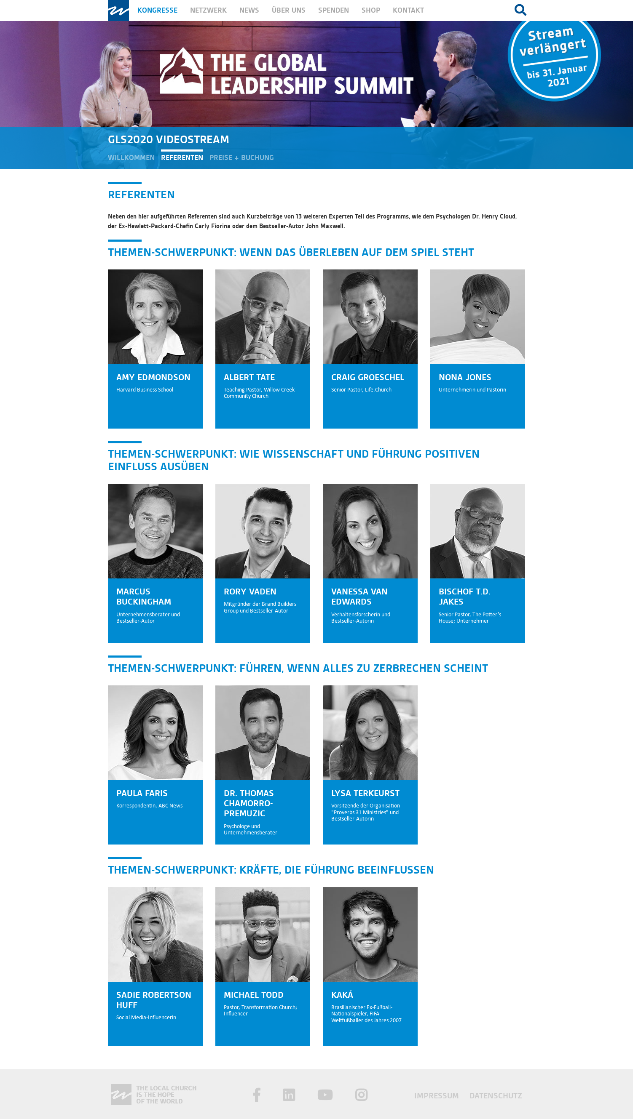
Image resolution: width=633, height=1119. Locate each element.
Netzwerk (208, 10)
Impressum (437, 1095)
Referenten (182, 158)
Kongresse (157, 10)
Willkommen (131, 158)
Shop (371, 10)
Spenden (333, 10)
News (249, 10)
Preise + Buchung (241, 158)
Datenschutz (495, 1095)
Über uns (289, 10)
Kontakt (408, 10)
